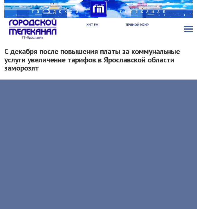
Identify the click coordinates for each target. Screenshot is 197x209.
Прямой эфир (137, 25)
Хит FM (92, 25)
